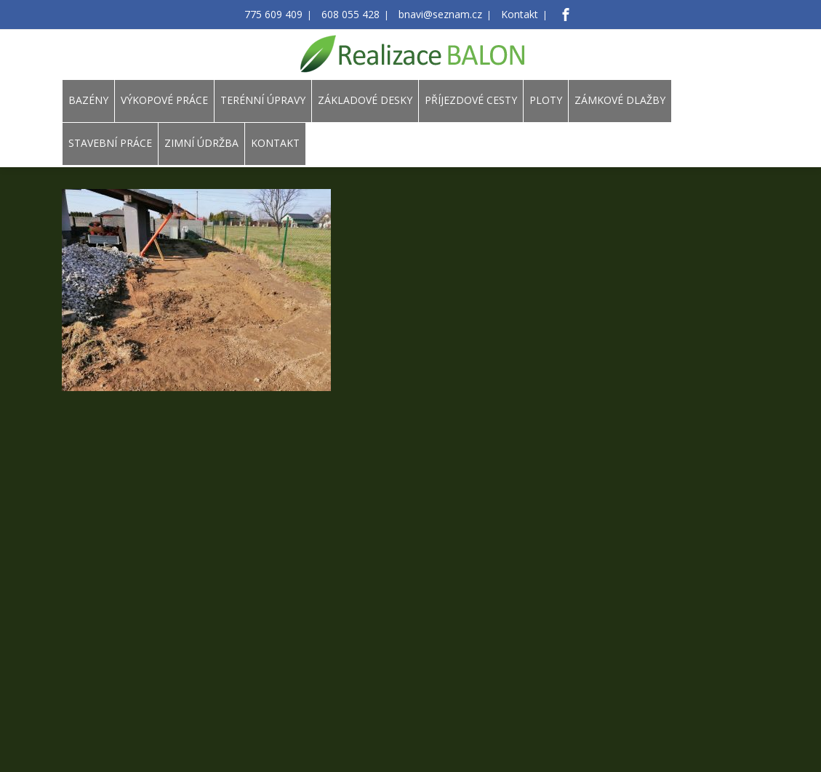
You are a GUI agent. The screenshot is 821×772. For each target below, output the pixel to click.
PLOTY (545, 100)
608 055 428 (354, 15)
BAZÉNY (88, 100)
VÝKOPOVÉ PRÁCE (164, 100)
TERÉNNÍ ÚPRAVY (262, 100)
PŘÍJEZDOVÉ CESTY (471, 100)
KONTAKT (275, 143)
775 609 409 (285, 15)
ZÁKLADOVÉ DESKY (365, 100)
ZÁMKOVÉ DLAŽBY (619, 100)
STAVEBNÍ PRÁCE (110, 143)
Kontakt (506, 15)
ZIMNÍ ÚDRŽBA (201, 143)
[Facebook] (550, 14)
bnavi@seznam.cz (435, 15)
